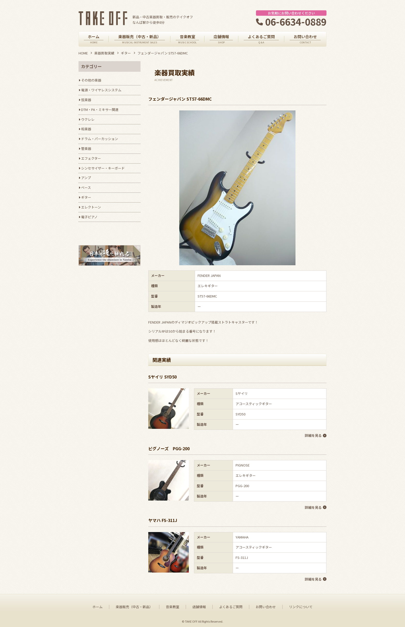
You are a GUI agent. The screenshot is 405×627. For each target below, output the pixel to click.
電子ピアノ (89, 216)
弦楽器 (86, 99)
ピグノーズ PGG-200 (169, 448)
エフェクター (91, 158)
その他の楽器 (91, 80)
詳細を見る (313, 435)
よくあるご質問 (231, 605)
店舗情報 (199, 605)
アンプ (86, 177)
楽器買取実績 (104, 53)
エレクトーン (91, 207)
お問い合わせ (266, 605)
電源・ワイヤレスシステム (101, 89)
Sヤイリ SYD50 (162, 377)
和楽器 (86, 128)
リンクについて (301, 605)
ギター (126, 53)
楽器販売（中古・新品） (134, 605)
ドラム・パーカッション (99, 138)
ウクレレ (88, 119)
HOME (83, 53)
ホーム (97, 605)
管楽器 (86, 148)
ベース (86, 187)
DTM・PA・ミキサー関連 (100, 109)
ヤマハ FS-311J (162, 519)
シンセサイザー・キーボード (103, 168)
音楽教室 (172, 605)
